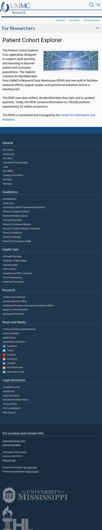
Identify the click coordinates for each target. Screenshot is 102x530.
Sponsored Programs (13, 310)
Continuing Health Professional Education (24, 204)
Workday (7, 180)
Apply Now (8, 199)
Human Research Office (15, 298)
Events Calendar (11, 330)
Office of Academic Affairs (16, 208)
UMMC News (9, 334)
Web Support (9, 409)
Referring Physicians (13, 278)
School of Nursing (12, 233)
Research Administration (15, 306)
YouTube (9, 351)
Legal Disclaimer (11, 392)
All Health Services (12, 253)
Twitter (8, 347)
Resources (74, 17)
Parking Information (13, 171)
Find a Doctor (9, 265)
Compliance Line (11, 383)
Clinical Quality (10, 261)
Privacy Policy (10, 400)
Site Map (7, 176)
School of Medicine (12, 229)
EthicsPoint (8, 388)
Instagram (10, 355)
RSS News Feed (13, 364)
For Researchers (92, 17)
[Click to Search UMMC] (91, 5)
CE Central (8, 146)
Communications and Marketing (19, 325)
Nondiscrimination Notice (16, 396)
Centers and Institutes (14, 293)
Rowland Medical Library (15, 212)
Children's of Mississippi (15, 257)
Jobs (5, 163)
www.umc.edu (9, 457)
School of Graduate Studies (17, 221)
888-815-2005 (32, 468)
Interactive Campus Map (15, 159)
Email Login (9, 150)
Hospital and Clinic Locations (17, 270)
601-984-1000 (30, 464)
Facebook (10, 342)
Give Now (7, 155)
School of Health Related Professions (21, 225)
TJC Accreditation (12, 404)
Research (50, 5)
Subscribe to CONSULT (14, 338)
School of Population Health (17, 237)
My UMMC (8, 167)
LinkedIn (9, 359)
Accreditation (9, 195)
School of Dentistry (12, 216)
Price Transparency (12, 274)
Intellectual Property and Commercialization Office (28, 302)
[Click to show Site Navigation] (98, 5)
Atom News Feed (13, 368)
